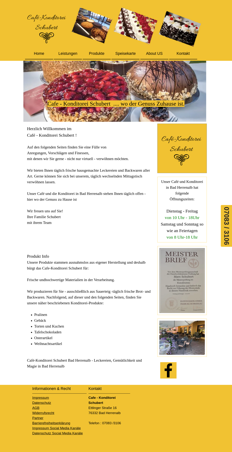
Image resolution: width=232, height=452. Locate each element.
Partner (37, 418)
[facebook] (168, 370)
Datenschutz (41, 403)
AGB (35, 408)
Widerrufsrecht (43, 413)
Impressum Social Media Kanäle (56, 428)
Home (39, 53)
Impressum (40, 398)
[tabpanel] (116, 91)
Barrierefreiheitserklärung (51, 423)
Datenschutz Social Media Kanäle (57, 433)
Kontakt (183, 53)
